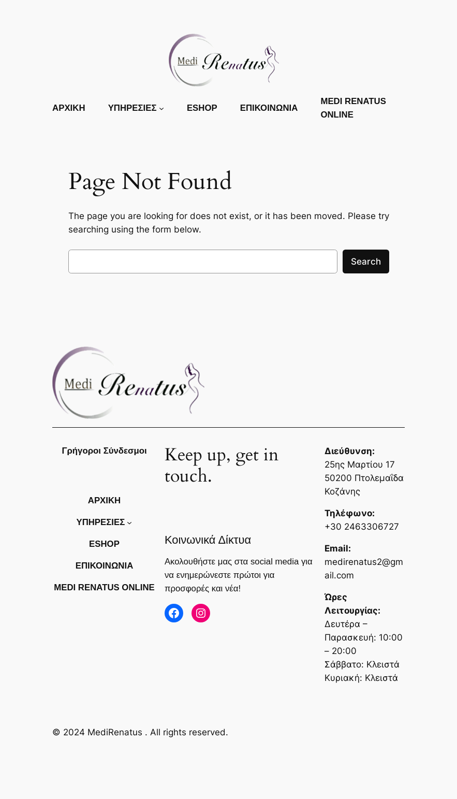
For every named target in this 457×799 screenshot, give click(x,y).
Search (366, 261)
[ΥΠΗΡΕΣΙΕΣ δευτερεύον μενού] (161, 108)
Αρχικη (68, 108)
